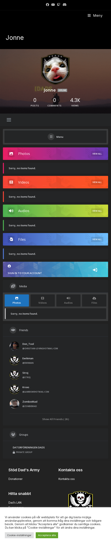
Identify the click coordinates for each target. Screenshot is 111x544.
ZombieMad (29, 401)
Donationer (15, 478)
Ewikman (27, 358)
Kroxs (25, 387)
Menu (59, 136)
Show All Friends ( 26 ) (55, 419)
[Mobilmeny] (95, 15)
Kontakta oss (66, 478)
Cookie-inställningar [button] (19, 535)
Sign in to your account (55, 270)
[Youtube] (53, 4)
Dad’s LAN (14, 502)
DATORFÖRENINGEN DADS (29, 447)
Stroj (25, 372)
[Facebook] (47, 4)
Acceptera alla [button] (47, 535)
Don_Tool (28, 344)
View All (97, 153)
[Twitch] (58, 4)
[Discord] (63, 4)
